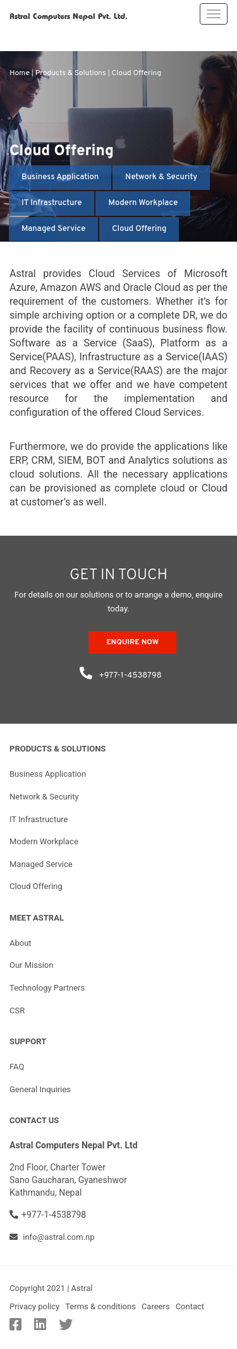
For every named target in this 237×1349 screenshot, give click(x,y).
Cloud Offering (137, 73)
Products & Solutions (70, 73)
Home (19, 73)
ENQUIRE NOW (132, 642)
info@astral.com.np (52, 1237)
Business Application (60, 177)
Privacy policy (34, 1306)
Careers (156, 1306)
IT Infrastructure (51, 203)
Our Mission (31, 965)
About (20, 943)
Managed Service (53, 229)
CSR (17, 1010)
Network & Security (161, 177)
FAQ (16, 1066)
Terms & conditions (100, 1306)
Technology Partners (47, 988)
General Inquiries (40, 1089)
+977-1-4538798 (118, 671)
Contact (190, 1306)
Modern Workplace (143, 203)
